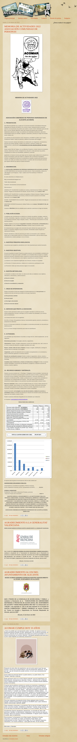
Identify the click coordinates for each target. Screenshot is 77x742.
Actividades (34, 18)
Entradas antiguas (44, 736)
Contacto (44, 18)
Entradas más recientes (10, 736)
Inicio (28, 736)
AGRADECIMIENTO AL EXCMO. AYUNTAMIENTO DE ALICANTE (21, 573)
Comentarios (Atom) (13, 738)
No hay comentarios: (13, 515)
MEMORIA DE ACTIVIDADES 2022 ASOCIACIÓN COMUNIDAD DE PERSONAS (22, 29)
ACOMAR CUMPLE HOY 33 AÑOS (22, 628)
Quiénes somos (22, 18)
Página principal (10, 18)
